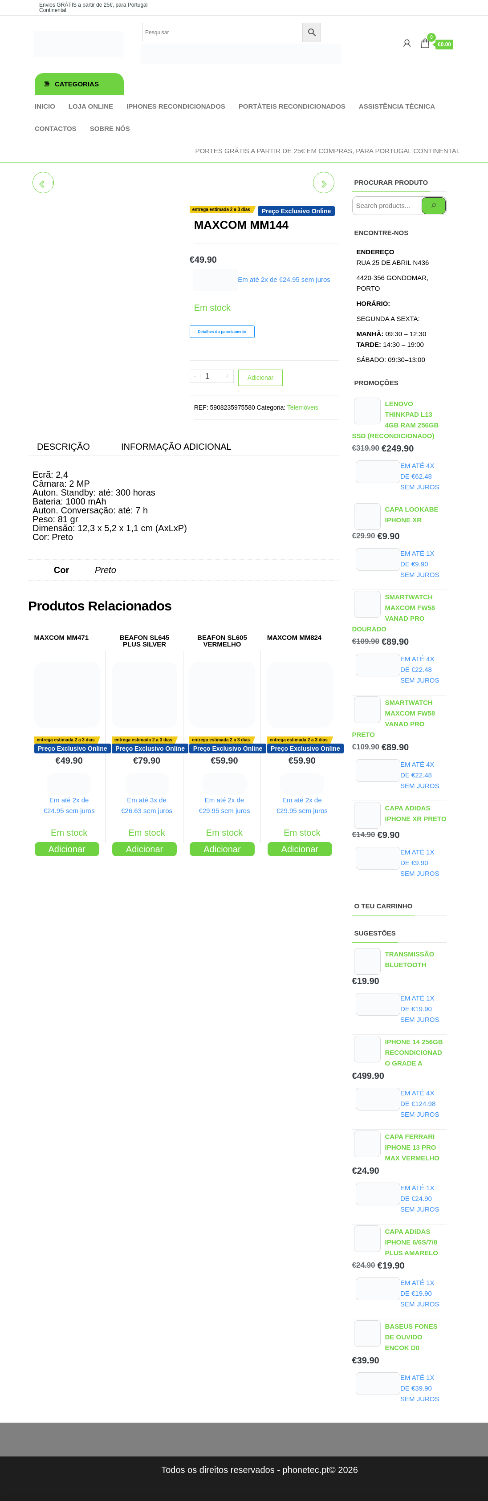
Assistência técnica (397, 106)
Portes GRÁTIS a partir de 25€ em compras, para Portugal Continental (327, 151)
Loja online (91, 106)
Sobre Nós (110, 128)
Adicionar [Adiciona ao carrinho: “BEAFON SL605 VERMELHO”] (221, 849)
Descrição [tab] (63, 447)
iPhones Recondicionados (175, 106)
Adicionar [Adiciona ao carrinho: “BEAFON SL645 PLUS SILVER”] (144, 849)
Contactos (56, 128)
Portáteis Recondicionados (292, 106)
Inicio (45, 106)
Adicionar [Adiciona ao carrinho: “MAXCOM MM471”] (66, 849)
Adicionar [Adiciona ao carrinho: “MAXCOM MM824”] (299, 849)
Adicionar (260, 377)
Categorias (77, 84)
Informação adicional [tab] (176, 447)
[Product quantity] (211, 376)
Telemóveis (302, 407)
